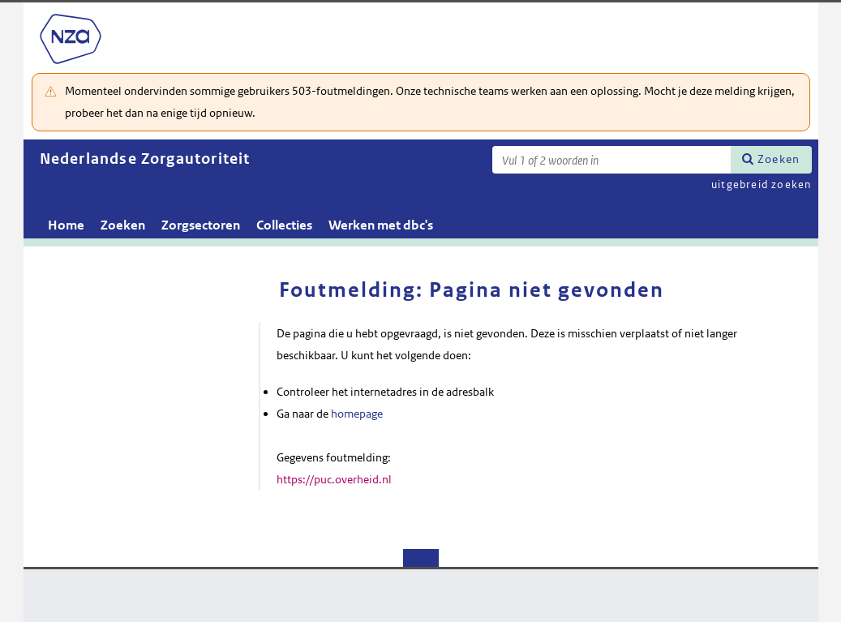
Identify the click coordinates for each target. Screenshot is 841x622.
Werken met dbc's (380, 225)
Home (66, 225)
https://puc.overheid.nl (334, 479)
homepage (357, 413)
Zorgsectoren (200, 225)
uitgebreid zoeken (761, 184)
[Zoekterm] (611, 160)
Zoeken (778, 159)
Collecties (284, 225)
